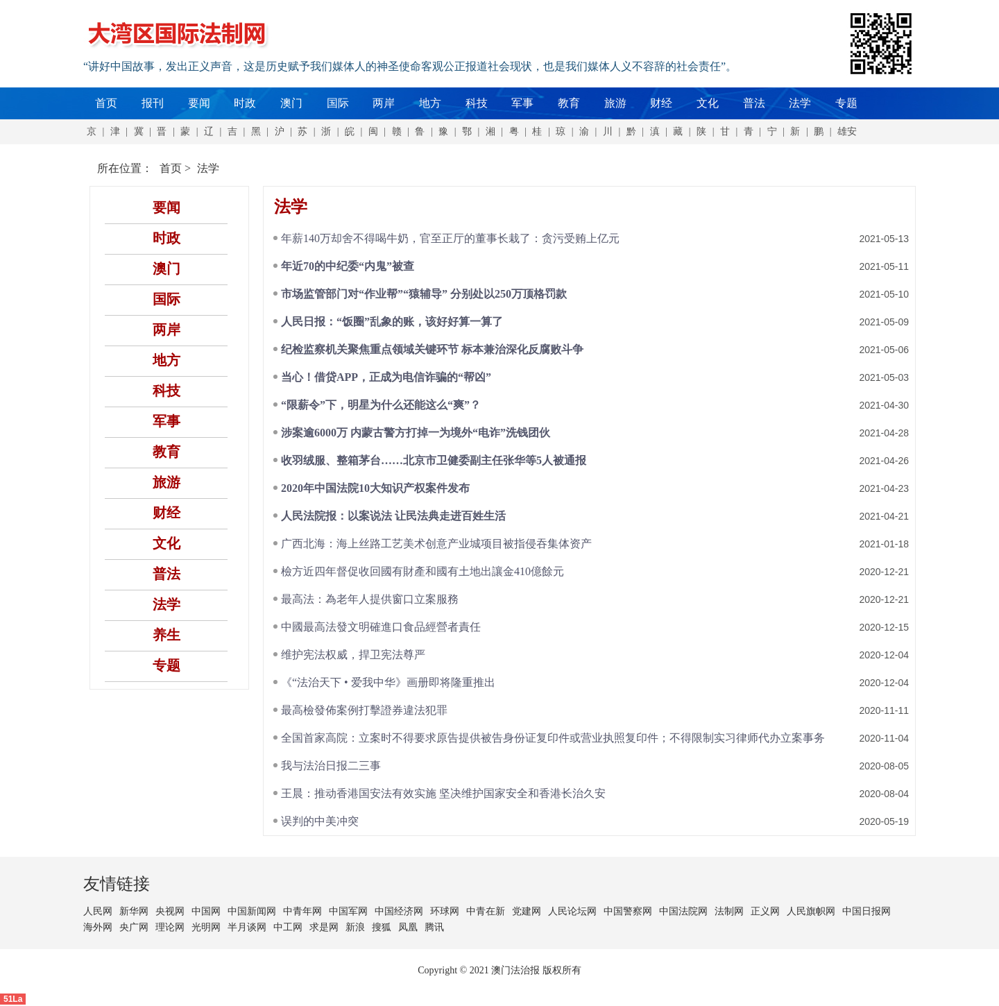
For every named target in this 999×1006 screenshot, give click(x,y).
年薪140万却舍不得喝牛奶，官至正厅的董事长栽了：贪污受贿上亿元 (450, 238)
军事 (522, 103)
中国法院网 (683, 911)
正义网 (765, 911)
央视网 (170, 911)
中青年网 (302, 911)
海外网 (97, 927)
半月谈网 (247, 927)
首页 (106, 103)
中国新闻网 (252, 911)
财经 (661, 103)
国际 (338, 103)
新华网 (133, 911)
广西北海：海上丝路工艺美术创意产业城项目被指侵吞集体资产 (436, 543)
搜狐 (381, 927)
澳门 (291, 103)
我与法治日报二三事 (331, 765)
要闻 (199, 103)
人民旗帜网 (811, 911)
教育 (569, 103)
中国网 (206, 911)
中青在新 (485, 911)
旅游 (615, 103)
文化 (708, 103)
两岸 (384, 103)
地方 (430, 103)
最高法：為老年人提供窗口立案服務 (370, 599)
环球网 (444, 911)
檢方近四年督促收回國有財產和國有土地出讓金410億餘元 (422, 571)
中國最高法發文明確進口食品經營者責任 (381, 627)
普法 (754, 103)
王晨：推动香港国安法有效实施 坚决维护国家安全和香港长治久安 (443, 793)
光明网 (206, 927)
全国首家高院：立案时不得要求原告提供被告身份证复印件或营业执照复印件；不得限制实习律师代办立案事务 (553, 738)
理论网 (170, 927)
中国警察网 (628, 911)
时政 (245, 103)
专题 (846, 103)
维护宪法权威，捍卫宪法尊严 (353, 654)
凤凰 (408, 927)
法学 (800, 103)
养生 (166, 634)
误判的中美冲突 (320, 821)
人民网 (97, 911)
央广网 (133, 927)
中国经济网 (399, 911)
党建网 (526, 911)
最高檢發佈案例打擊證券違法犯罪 (364, 710)
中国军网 (348, 911)
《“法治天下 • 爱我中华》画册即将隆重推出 (388, 682)
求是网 (324, 927)
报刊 (153, 103)
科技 (477, 103)
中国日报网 (866, 911)
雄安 (847, 131)
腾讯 (434, 927)
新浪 (355, 927)
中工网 (287, 927)
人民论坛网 (572, 911)
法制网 (729, 911)
